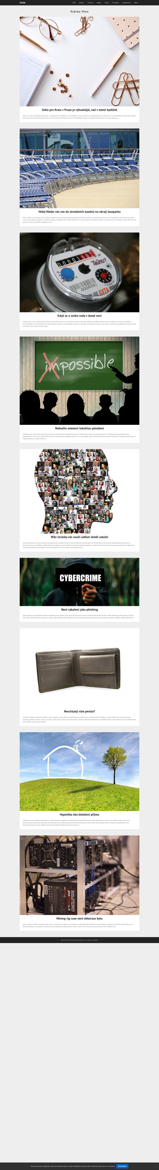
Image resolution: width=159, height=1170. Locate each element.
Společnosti (126, 3)
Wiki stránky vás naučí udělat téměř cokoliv (79, 537)
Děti (74, 3)
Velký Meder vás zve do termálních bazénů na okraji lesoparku (79, 212)
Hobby (99, 3)
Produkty (115, 3)
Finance (90, 3)
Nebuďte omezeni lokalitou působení (79, 428)
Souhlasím (122, 1166)
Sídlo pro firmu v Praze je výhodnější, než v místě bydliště (79, 110)
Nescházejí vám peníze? (79, 711)
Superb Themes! (93, 940)
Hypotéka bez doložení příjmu (79, 814)
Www (136, 3)
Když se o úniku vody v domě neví (79, 316)
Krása (107, 3)
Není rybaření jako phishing (79, 609)
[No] (156, 1166)
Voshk (22, 2)
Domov (81, 3)
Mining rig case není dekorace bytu (79, 918)
